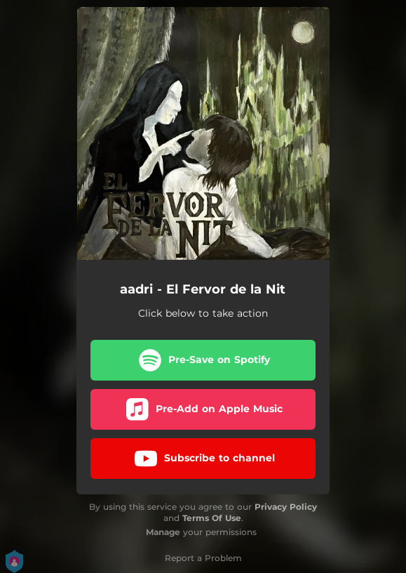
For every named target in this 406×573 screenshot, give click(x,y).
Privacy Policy (286, 506)
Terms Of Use (211, 518)
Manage (163, 532)
